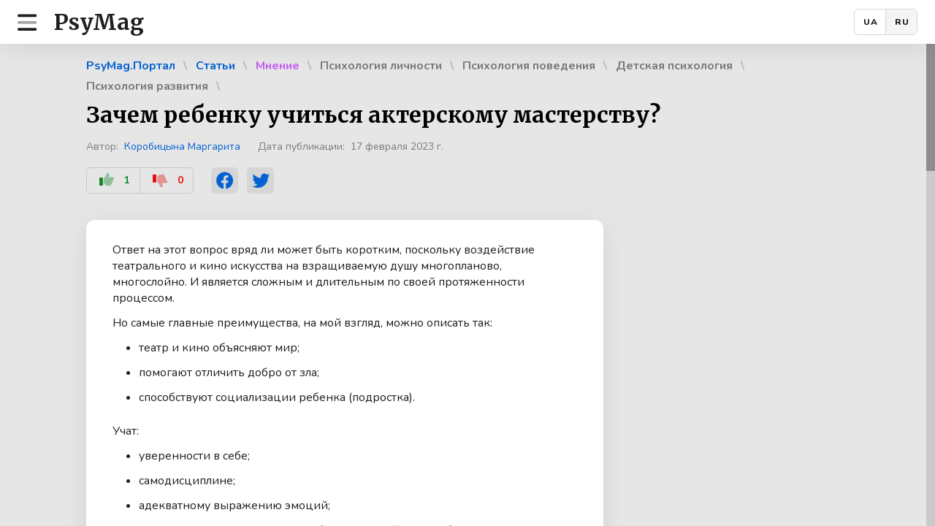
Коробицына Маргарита (182, 146)
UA (870, 22)
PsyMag (99, 22)
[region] (467, 285)
